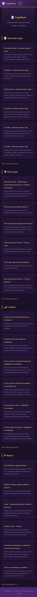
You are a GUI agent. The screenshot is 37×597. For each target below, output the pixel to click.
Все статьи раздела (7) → (10, 584)
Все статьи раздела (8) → (10, 299)
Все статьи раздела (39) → (11, 447)
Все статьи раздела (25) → (11, 163)
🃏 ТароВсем (9, 3)
